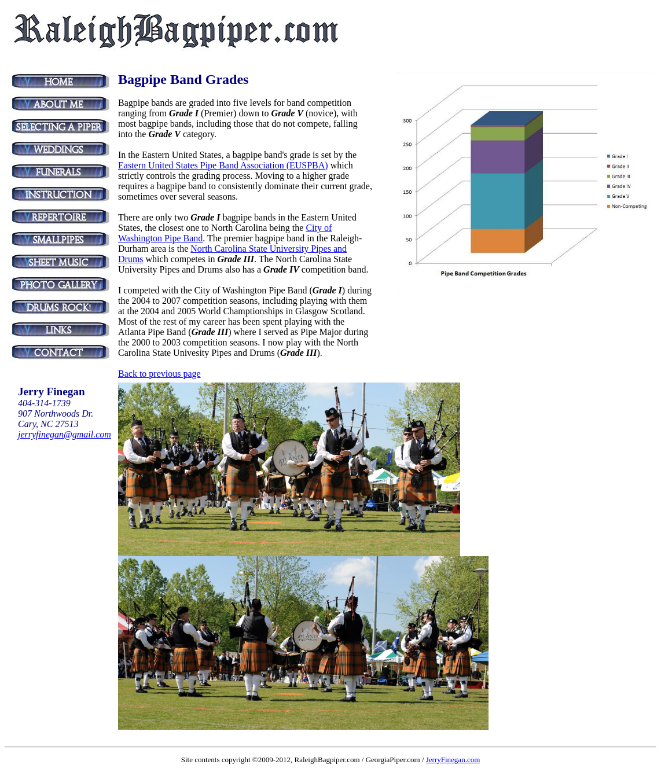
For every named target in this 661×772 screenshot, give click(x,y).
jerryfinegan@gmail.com (64, 434)
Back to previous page (159, 373)
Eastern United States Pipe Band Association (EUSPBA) (223, 165)
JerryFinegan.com (453, 759)
